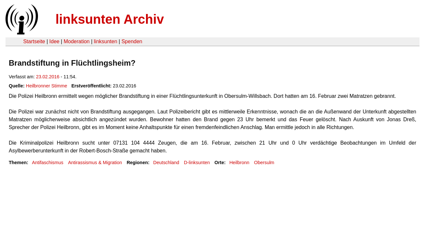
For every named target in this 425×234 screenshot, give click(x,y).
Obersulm (264, 162)
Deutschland (166, 162)
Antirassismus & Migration (95, 162)
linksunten (105, 41)
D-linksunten (197, 162)
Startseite (34, 41)
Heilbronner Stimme (46, 85)
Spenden (131, 41)
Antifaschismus (47, 162)
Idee (54, 41)
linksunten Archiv (109, 19)
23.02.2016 (47, 76)
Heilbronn (239, 162)
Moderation (77, 41)
